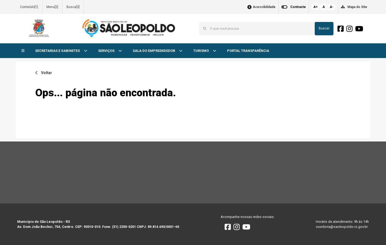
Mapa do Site (357, 7)
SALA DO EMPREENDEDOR (154, 51)
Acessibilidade (264, 7)
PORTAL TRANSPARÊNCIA (248, 51)
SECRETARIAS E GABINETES (58, 51)
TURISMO (201, 51)
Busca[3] (73, 7)
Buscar (324, 28)
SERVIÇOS (106, 51)
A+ (315, 7)
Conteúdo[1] (29, 7)
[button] (22, 51)
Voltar (43, 73)
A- (331, 7)
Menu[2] (52, 7)
